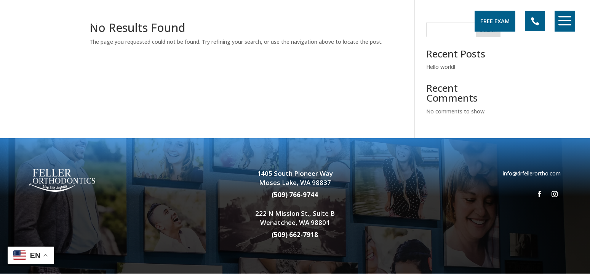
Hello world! (440, 66)
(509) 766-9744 (295, 194)
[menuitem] (62, 21)
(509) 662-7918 (295, 234)
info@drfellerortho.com (532, 173)
